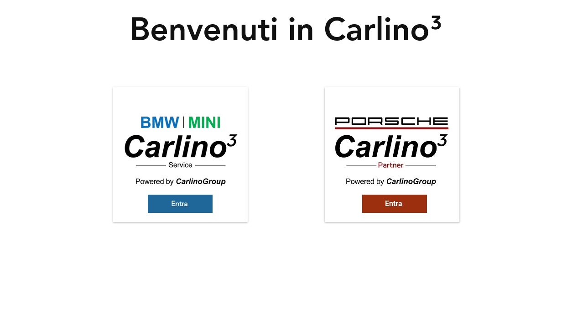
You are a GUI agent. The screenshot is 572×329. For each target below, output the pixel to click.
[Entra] (180, 204)
